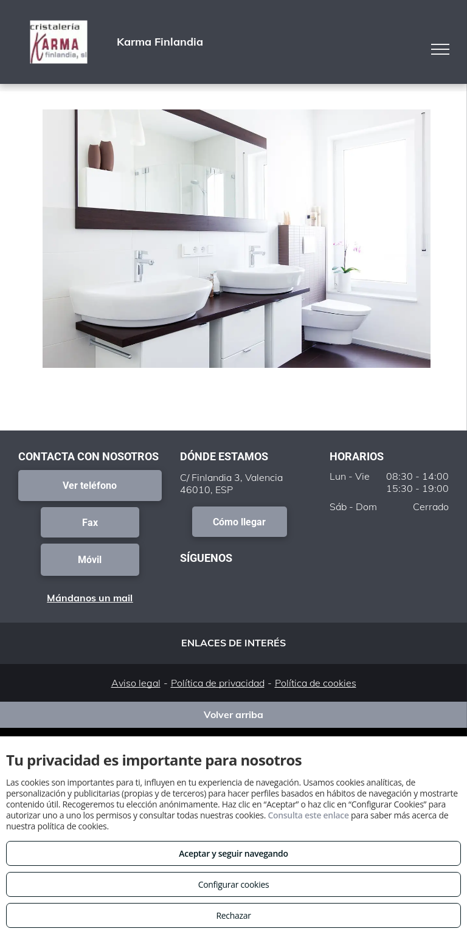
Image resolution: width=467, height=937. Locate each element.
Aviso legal (136, 683)
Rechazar (233, 915)
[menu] (440, 49)
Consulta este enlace (308, 815)
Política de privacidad (218, 683)
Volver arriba (233, 714)
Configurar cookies (233, 884)
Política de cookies (315, 683)
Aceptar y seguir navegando (233, 853)
